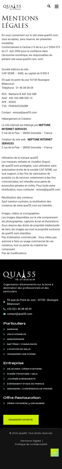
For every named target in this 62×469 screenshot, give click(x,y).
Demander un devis (21, 419)
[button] (49, 6)
